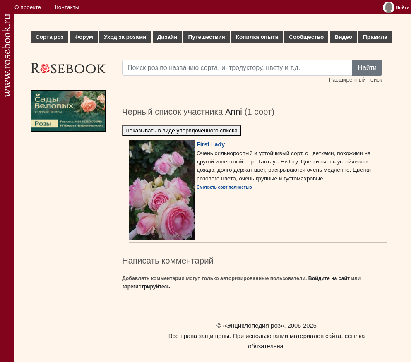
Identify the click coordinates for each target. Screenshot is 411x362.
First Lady (211, 144)
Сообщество (306, 37)
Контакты (67, 7)
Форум (83, 37)
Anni (233, 111)
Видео (343, 37)
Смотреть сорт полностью (224, 187)
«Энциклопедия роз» (253, 325)
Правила (375, 37)
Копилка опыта (257, 37)
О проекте (27, 7)
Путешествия (206, 37)
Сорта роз (49, 37)
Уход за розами (125, 37)
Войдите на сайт (329, 278)
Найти (367, 67)
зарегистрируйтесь (146, 287)
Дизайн (167, 37)
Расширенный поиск (355, 80)
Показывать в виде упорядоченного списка (181, 130)
